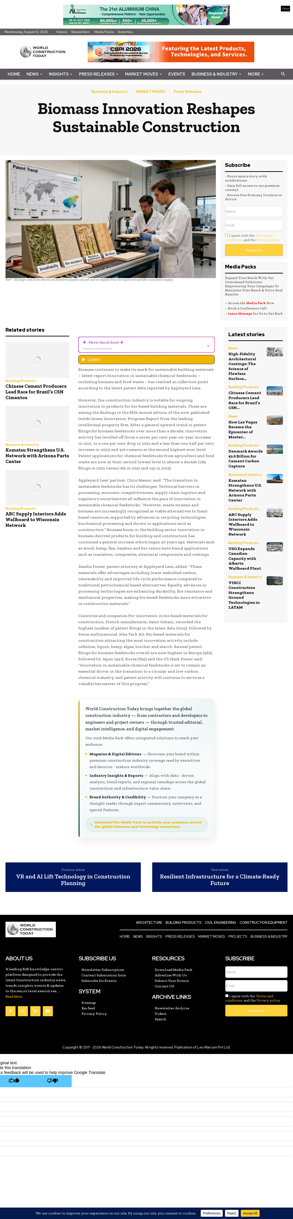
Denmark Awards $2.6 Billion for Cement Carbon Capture (245, 459)
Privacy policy (268, 240)
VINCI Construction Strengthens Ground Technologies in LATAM (244, 595)
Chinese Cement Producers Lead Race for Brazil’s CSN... (244, 400)
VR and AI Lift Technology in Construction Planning (73, 879)
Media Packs (104, 32)
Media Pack (256, 303)
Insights (60, 74)
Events (176, 74)
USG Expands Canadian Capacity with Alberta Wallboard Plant (244, 558)
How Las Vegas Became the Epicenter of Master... (242, 429)
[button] (282, 74)
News (34, 74)
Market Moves (143, 74)
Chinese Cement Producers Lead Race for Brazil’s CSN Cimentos (35, 391)
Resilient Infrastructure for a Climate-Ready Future (219, 879)
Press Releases (98, 74)
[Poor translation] (52, 1081)
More (256, 74)
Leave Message (240, 314)
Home (14, 74)
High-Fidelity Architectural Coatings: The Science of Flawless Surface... (242, 366)
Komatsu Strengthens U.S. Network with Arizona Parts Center (37, 455)
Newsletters (80, 32)
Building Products (20, 381)
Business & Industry (216, 74)
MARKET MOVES (150, 92)
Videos (61, 32)
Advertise (125, 32)
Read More (13, 997)
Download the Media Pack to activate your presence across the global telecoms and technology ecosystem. (148, 824)
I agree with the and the (252, 237)
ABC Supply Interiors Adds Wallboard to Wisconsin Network (35, 519)
